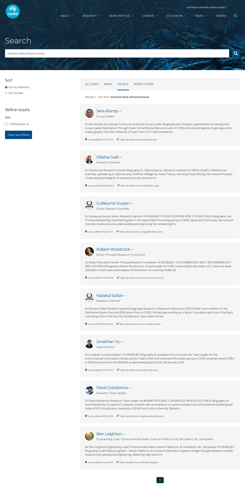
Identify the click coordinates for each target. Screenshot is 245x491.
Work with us (121, 16)
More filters (144, 84)
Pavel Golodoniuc (112, 387)
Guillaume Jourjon (113, 203)
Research (91, 16)
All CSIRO (92, 84)
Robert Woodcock (113, 249)
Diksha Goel (107, 157)
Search (18, 41)
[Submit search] (236, 53)
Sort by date (15, 93)
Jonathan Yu (108, 341)
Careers (150, 16)
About (67, 16)
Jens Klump (107, 110)
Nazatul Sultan (109, 295)
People (123, 84)
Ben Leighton (109, 433)
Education (177, 16)
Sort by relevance (18, 87)
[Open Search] (235, 16)
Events (221, 16)
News (201, 16)
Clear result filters (18, 135)
